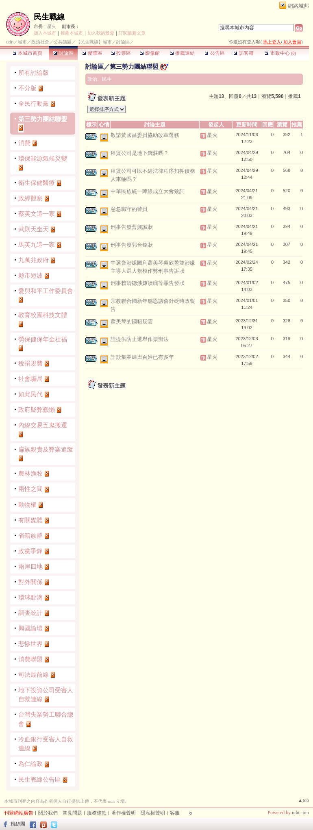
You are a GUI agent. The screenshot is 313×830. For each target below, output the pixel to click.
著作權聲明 (123, 813)
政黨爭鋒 (30, 551)
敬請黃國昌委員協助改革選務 (145, 135)
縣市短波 (30, 275)
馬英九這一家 (36, 244)
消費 (24, 142)
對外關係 (30, 581)
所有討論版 (33, 72)
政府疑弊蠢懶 (36, 409)
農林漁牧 (30, 473)
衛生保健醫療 (36, 182)
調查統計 (30, 612)
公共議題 (63, 41)
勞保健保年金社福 (42, 339)
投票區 (121, 53)
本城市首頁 (27, 53)
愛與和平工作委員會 (45, 290)
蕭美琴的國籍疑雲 (132, 321)
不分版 (27, 88)
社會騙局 (30, 378)
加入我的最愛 (100, 32)
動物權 (27, 504)
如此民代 (30, 394)
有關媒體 (30, 520)
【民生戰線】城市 (94, 41)
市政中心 (280, 53)
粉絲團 (18, 824)
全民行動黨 (33, 103)
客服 (175, 813)
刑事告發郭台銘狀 (132, 245)
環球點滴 (30, 597)
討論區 (63, 53)
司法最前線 (33, 674)
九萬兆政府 (33, 259)
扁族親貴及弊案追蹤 (45, 449)
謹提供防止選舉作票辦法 (140, 339)
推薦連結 (182, 53)
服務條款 (97, 813)
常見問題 (72, 813)
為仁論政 (30, 763)
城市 (22, 41)
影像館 (150, 53)
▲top (303, 800)
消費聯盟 (30, 659)
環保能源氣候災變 (42, 158)
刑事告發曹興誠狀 (132, 227)
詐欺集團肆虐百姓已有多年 (142, 357)
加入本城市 (45, 32)
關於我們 (48, 813)
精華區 (92, 53)
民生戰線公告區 (39, 779)
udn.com (300, 812)
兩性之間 (30, 488)
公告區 (214, 53)
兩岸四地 (30, 566)
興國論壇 (30, 628)
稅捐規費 (30, 363)
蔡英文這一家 (36, 213)
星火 (51, 26)
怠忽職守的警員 (129, 209)
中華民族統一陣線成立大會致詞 (148, 191)
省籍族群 (30, 535)
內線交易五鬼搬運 (42, 425)
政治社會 (40, 41)
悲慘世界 (30, 643)
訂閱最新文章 (132, 32)
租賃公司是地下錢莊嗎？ (140, 153)
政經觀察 (30, 198)
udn (9, 41)
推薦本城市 (72, 32)
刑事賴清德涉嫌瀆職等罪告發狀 (148, 283)
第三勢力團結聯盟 (42, 118)
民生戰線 (49, 17)
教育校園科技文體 (42, 314)
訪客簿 (243, 53)
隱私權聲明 (153, 813)
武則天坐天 (33, 229)
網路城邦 (298, 6)
